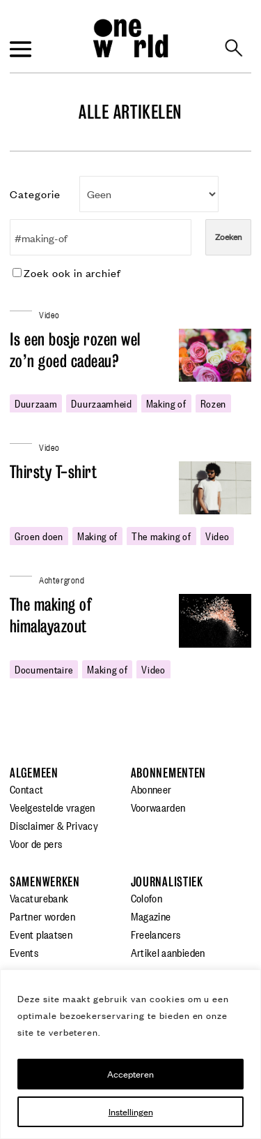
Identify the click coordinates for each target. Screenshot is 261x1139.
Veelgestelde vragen (52, 806)
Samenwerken (45, 881)
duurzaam (36, 402)
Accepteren (130, 1073)
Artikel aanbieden (168, 952)
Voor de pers (36, 843)
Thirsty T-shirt (53, 472)
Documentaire (44, 668)
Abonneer (151, 788)
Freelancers (156, 933)
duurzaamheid (101, 402)
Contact (27, 788)
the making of (161, 535)
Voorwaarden (158, 806)
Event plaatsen (41, 933)
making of (166, 402)
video (217, 535)
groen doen (39, 535)
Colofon (147, 897)
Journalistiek (167, 881)
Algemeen (34, 773)
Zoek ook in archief (67, 272)
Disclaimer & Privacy (54, 825)
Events (24, 952)
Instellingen (131, 1111)
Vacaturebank (39, 897)
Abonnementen (169, 773)
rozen (213, 402)
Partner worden (42, 915)
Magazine (151, 915)
